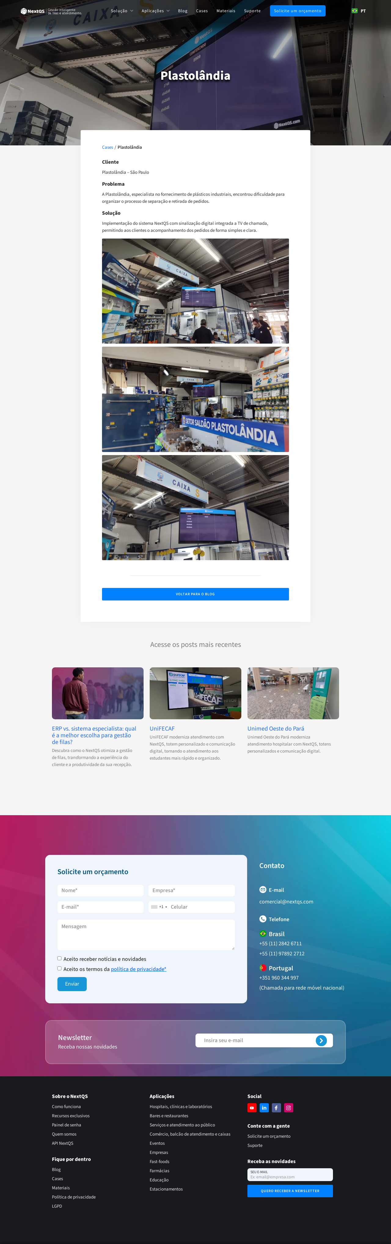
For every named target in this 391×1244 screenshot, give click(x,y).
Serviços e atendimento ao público (182, 1125)
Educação (159, 1180)
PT (359, 11)
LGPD (57, 1206)
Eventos (157, 1143)
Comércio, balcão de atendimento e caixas (190, 1134)
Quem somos (64, 1134)
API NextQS (62, 1143)
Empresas (159, 1152)
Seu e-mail (259, 1172)
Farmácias (159, 1171)
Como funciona (66, 1107)
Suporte (252, 11)
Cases (202, 11)
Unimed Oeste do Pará (275, 728)
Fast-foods (159, 1161)
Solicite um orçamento (298, 11)
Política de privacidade (74, 1197)
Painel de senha (66, 1125)
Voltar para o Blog (195, 594)
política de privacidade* (138, 969)
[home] (51, 11)
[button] (122, 10)
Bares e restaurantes (169, 1116)
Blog (183, 11)
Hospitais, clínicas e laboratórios (181, 1107)
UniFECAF (162, 728)
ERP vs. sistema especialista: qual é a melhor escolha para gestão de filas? (94, 735)
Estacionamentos (166, 1189)
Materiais (226, 11)
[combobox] (359, 11)
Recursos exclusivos (71, 1116)
